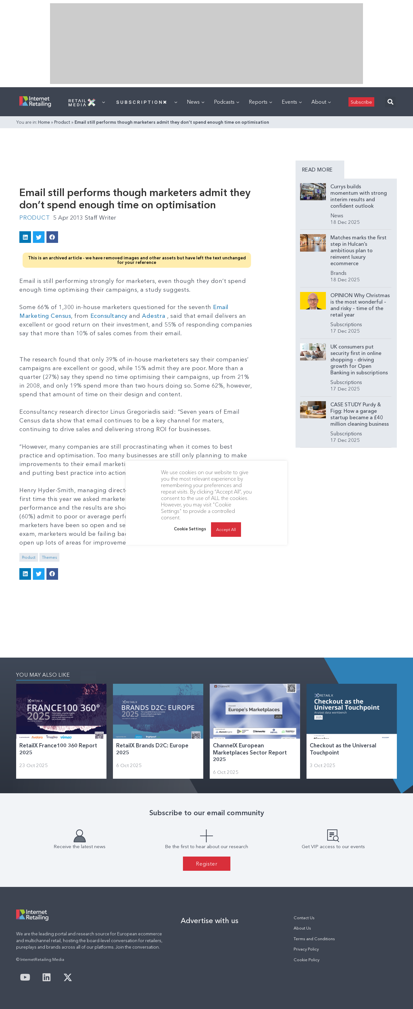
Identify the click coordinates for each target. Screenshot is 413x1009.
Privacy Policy (306, 949)
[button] (390, 102)
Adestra (154, 315)
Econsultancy (108, 315)
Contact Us (304, 917)
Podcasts (226, 101)
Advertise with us (209, 920)
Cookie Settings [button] (190, 528)
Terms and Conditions (314, 938)
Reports (260, 101)
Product (62, 122)
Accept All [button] (226, 529)
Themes (49, 557)
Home (44, 122)
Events (292, 101)
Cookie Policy (306, 959)
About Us (302, 928)
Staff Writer (100, 217)
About (321, 101)
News (195, 101)
